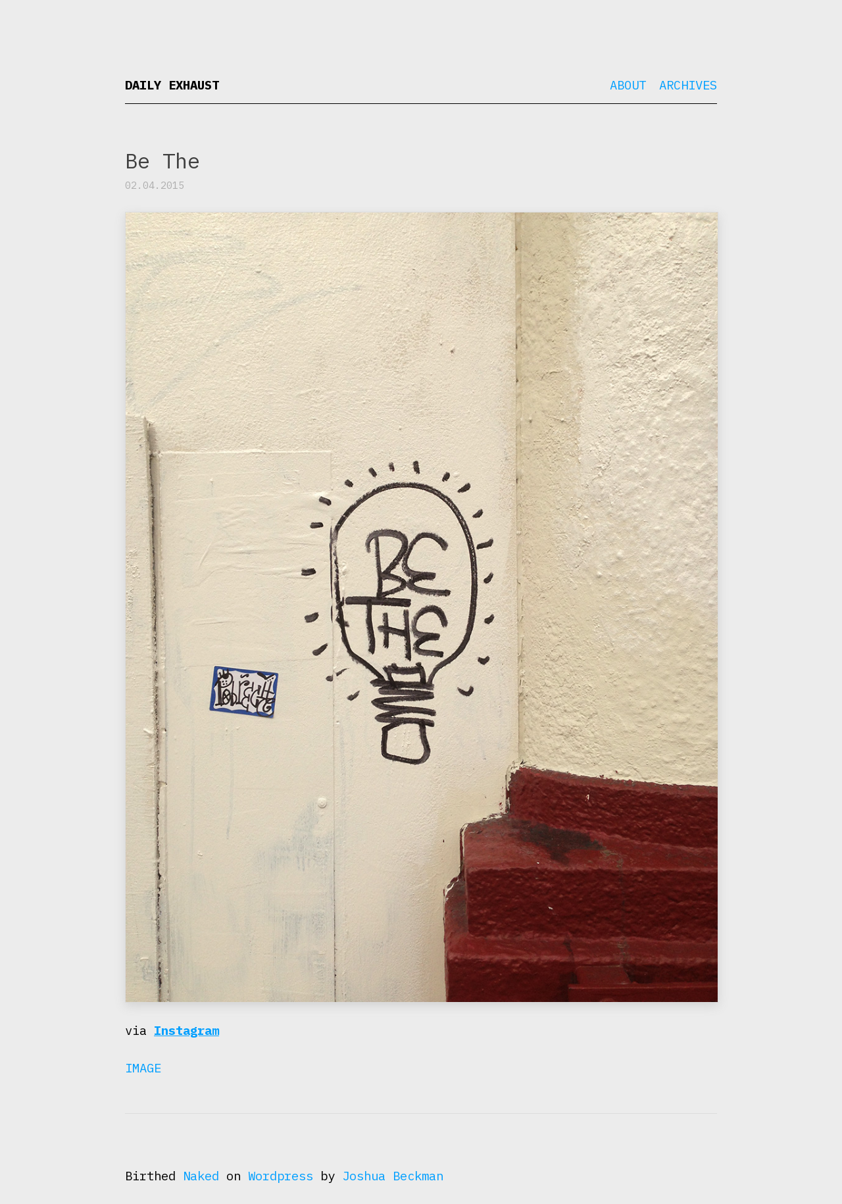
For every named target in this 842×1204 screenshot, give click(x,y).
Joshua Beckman (392, 1176)
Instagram (186, 1030)
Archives (688, 85)
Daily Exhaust (172, 85)
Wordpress (280, 1176)
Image (143, 1068)
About (628, 85)
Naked (201, 1176)
